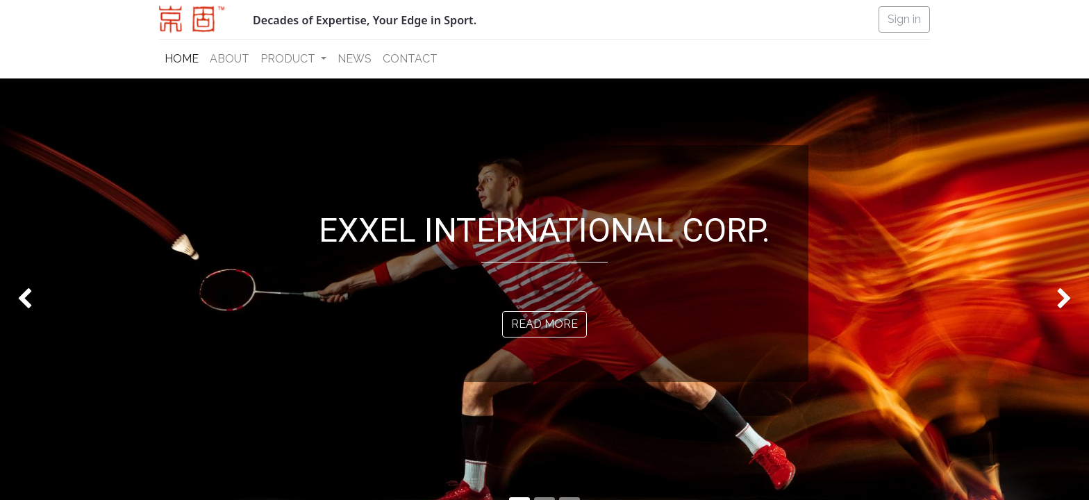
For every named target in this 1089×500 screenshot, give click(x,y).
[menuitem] (181, 59)
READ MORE (544, 324)
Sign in (904, 19)
